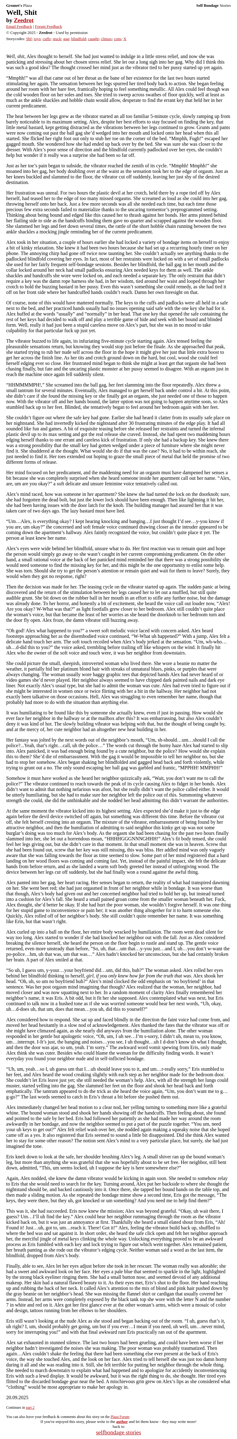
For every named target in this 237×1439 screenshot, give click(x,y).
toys (37, 38)
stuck (57, 38)
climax (106, 38)
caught (93, 38)
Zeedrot (24, 20)
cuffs (47, 38)
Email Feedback (19, 26)
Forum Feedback (48, 26)
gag (66, 38)
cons (117, 38)
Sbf (29, 38)
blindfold (78, 38)
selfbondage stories (118, 1432)
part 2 (30, 1407)
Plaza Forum (119, 1417)
